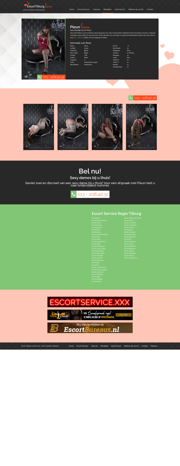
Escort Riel (95, 265)
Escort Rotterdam (130, 253)
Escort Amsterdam (130, 225)
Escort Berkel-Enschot (99, 220)
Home (71, 9)
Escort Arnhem (129, 227)
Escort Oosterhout (98, 260)
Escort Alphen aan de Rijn (132, 218)
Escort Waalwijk (97, 279)
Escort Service (83, 9)
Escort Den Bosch (130, 232)
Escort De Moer (97, 225)
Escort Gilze (96, 237)
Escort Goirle (96, 239)
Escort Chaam (96, 223)
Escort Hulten (96, 244)
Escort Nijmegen (129, 248)
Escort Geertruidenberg (100, 234)
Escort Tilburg (129, 251)
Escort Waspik (96, 281)
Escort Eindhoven (130, 241)
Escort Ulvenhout (97, 274)
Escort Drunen (96, 232)
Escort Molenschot (98, 253)
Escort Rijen (96, 263)
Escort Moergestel (98, 251)
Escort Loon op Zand (99, 248)
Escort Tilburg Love (28, 346)
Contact (150, 9)
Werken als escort (135, 9)
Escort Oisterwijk (97, 255)
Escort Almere (129, 220)
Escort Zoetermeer (130, 258)
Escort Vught (96, 277)
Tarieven (96, 9)
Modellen (107, 9)
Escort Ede (127, 239)
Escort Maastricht (130, 246)
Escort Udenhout (97, 272)
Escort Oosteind (97, 258)
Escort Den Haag (129, 234)
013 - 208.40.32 (50, 77)
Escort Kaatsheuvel (98, 246)
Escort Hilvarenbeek (98, 241)
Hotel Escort (120, 9)
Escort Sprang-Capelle (99, 270)
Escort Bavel (96, 218)
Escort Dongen (97, 227)
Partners (154, 346)
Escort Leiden (129, 244)
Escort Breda (128, 230)
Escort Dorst (96, 230)
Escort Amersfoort (130, 223)
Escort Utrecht (129, 255)
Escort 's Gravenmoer (99, 267)
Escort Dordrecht (129, 237)
